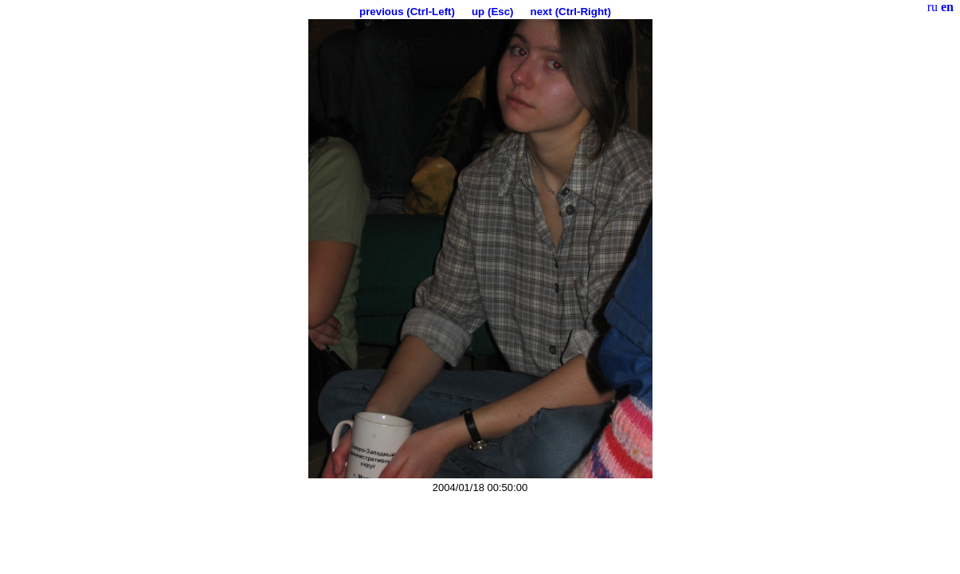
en (947, 7)
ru (932, 7)
